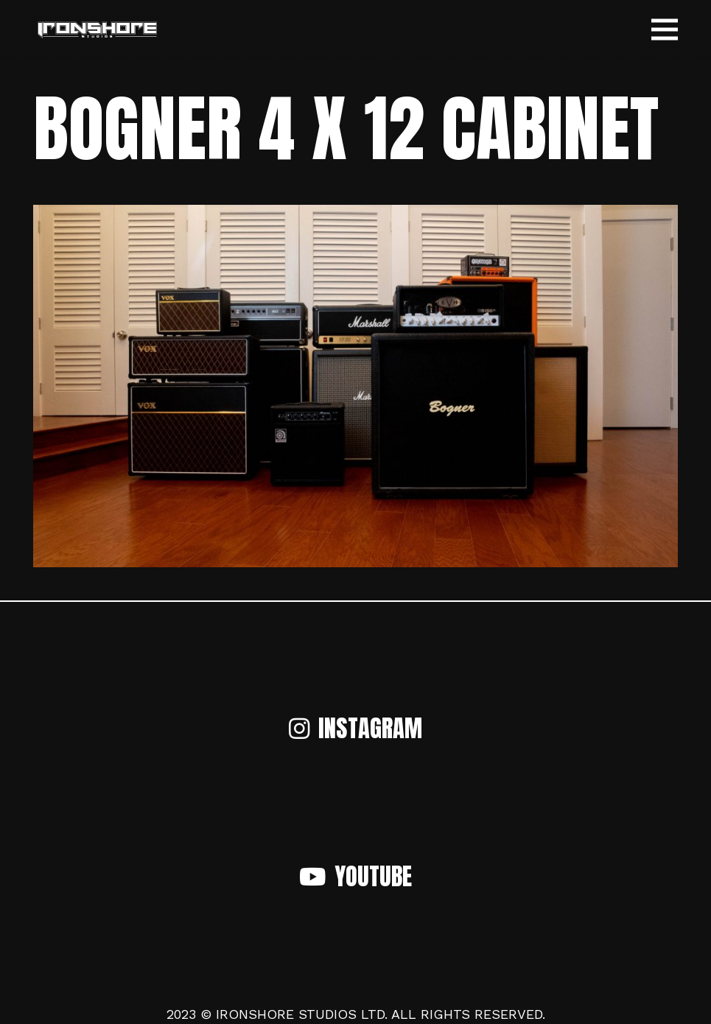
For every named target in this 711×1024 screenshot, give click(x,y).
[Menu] (665, 29)
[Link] (97, 30)
